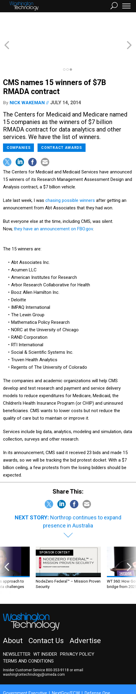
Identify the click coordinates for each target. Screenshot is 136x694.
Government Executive (25, 671)
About (13, 619)
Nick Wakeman (27, 81)
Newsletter (16, 632)
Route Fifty (18, 677)
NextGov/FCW (66, 671)
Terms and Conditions (28, 639)
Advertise (85, 619)
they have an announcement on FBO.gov (53, 207)
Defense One (97, 671)
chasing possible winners (70, 179)
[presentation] (7, 549)
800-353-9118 (57, 648)
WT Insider (45, 632)
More (61, 677)
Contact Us (46, 619)
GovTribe (43, 677)
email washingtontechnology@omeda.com (43, 650)
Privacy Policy (77, 632)
